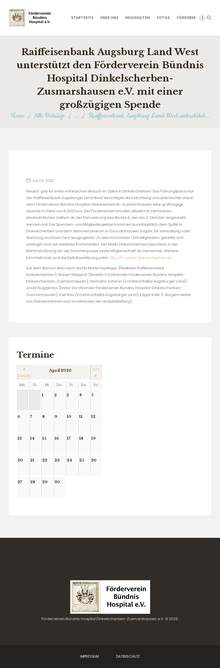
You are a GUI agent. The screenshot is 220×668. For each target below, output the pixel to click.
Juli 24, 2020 (43, 180)
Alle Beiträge (49, 115)
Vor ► (96, 372)
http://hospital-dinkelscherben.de (141, 257)
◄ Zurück (23, 372)
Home (18, 115)
